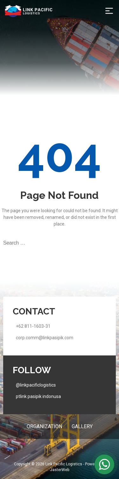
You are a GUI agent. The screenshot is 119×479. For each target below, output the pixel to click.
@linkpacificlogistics (36, 385)
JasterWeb (59, 470)
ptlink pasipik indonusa (38, 396)
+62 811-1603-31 (33, 326)
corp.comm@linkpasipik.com (44, 337)
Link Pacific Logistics (63, 464)
